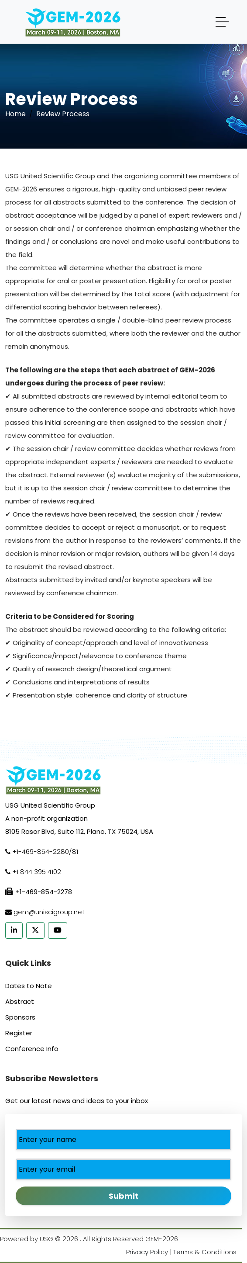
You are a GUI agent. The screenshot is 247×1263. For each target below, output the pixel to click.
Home (15, 114)
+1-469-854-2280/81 (45, 851)
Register (18, 1032)
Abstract (19, 1001)
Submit (123, 1195)
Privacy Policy (147, 1251)
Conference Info (31, 1048)
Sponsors (20, 1017)
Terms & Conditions (205, 1251)
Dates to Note (28, 985)
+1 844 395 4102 (36, 871)
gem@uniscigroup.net (49, 911)
